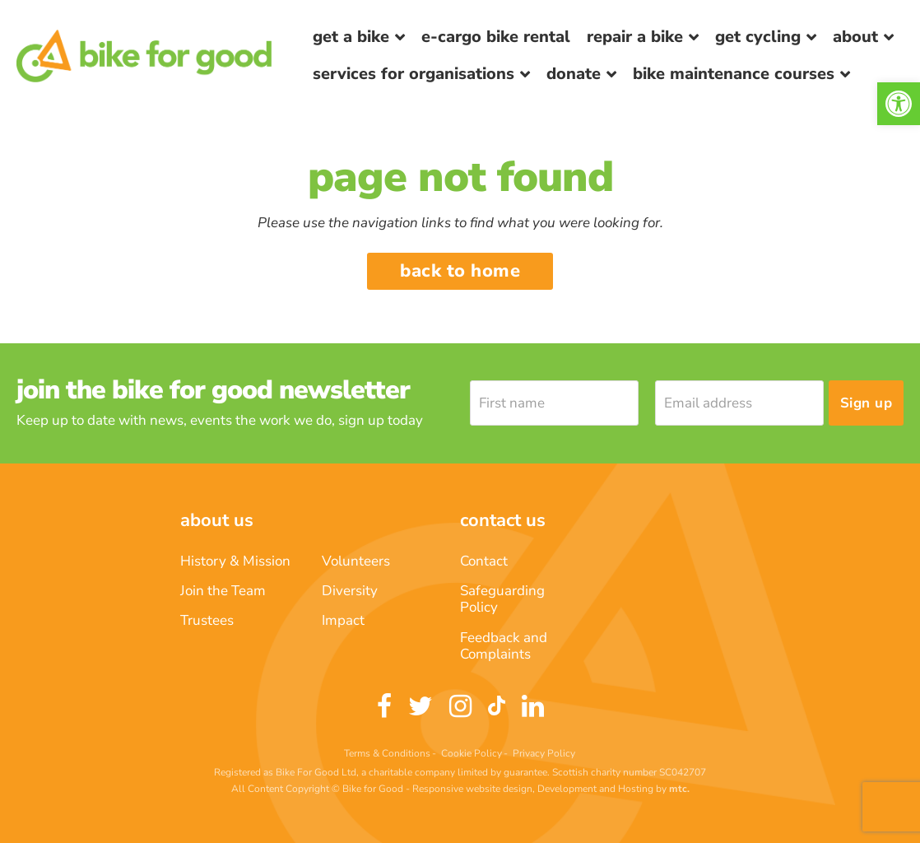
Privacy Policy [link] (544, 753)
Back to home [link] (460, 270)
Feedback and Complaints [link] (503, 646)
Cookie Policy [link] (471, 753)
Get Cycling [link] (758, 37)
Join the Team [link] (223, 590)
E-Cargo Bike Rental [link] (495, 37)
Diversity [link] (350, 590)
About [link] (855, 37)
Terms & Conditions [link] (387, 753)
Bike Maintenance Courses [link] (733, 74)
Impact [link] (343, 620)
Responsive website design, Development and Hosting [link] (532, 788)
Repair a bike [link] (635, 37)
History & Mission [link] (235, 561)
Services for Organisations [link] (413, 74)
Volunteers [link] (356, 561)
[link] (898, 103)
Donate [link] (573, 74)
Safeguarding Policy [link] (502, 599)
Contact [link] (484, 561)
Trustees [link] (207, 620)
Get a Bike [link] (351, 37)
